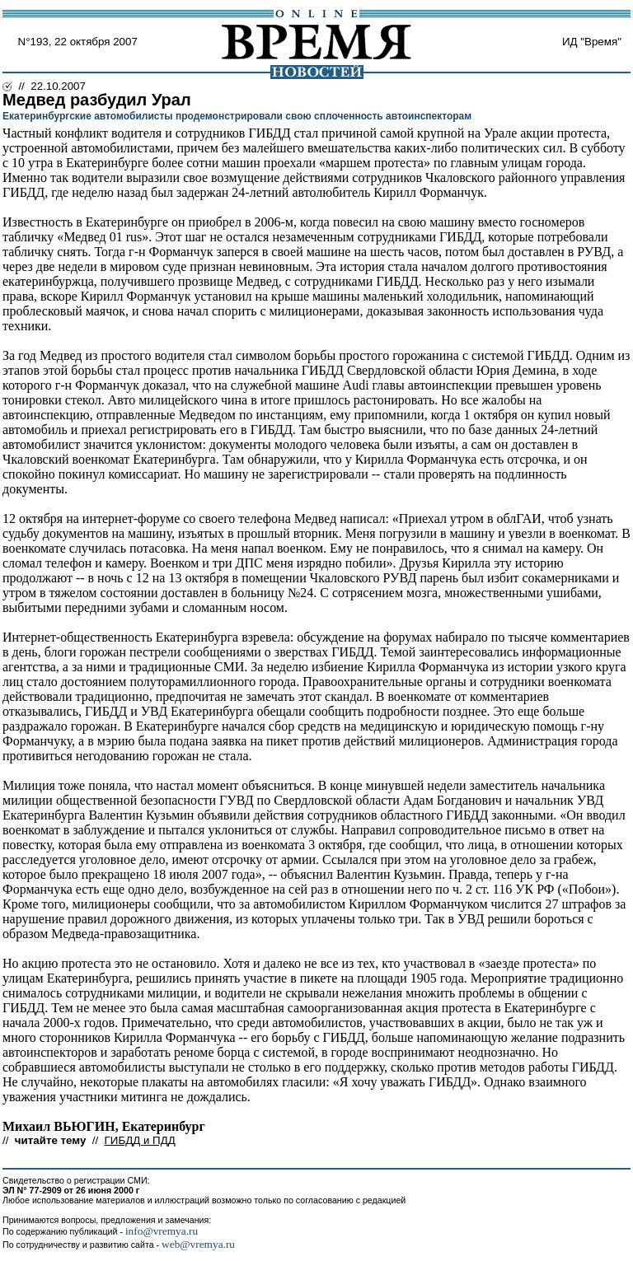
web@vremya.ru (198, 1244)
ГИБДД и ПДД (140, 1140)
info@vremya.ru (161, 1231)
